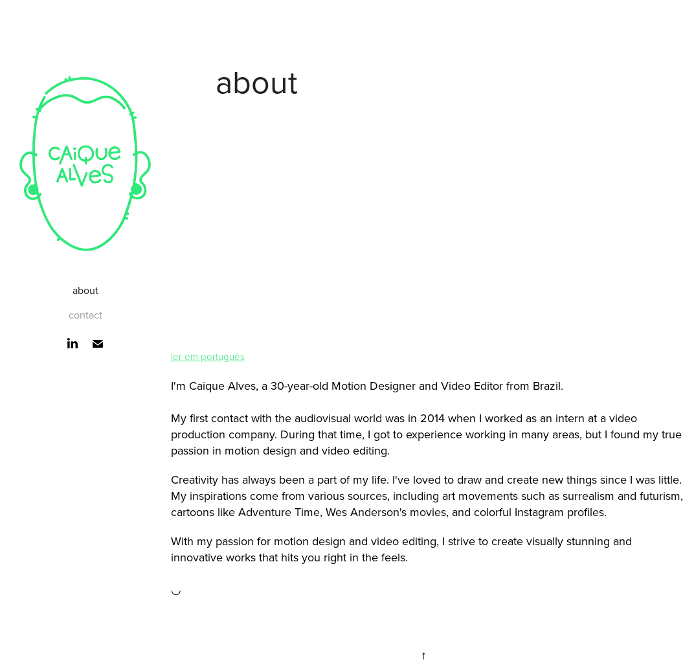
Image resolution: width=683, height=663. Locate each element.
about (85, 290)
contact (85, 315)
